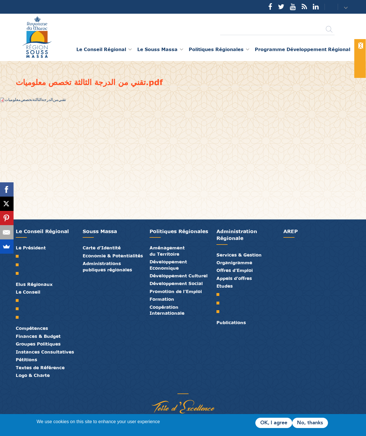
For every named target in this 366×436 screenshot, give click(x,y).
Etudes (224, 285)
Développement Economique (168, 264)
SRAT (220, 294)
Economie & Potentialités (113, 255)
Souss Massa (100, 231)
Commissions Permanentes (19, 317)
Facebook (270, 6)
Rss (304, 6)
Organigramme (234, 262)
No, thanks (310, 422)
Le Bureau (19, 308)
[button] (346, 7)
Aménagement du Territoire (167, 250)
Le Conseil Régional (42, 231)
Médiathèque (178, 388)
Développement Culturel (179, 275)
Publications (231, 322)
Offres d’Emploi (234, 270)
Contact (328, 7)
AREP (290, 231)
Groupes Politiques (38, 343)
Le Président (31, 247)
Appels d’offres (234, 278)
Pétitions (26, 359)
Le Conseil (28, 291)
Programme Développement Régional (302, 49)
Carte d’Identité (102, 247)
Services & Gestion (239, 254)
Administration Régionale (236, 234)
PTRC (220, 311)
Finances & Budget (38, 336)
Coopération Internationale (167, 310)
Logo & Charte (33, 375)
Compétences (32, 328)
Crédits (196, 388)
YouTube (293, 6)
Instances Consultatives (45, 351)
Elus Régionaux (34, 284)
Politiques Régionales (179, 231)
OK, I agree (273, 422)
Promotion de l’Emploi (176, 291)
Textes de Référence (40, 367)
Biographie (19, 265)
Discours (19, 273)
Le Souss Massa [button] (157, 49)
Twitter (281, 6)
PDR (220, 303)
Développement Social (176, 283)
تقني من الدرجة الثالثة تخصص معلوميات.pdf (35, 99)
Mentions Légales (204, 388)
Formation (162, 299)
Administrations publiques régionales (107, 266)
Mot (19, 256)
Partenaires (161, 388)
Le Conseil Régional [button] (101, 49)
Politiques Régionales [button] (216, 49)
